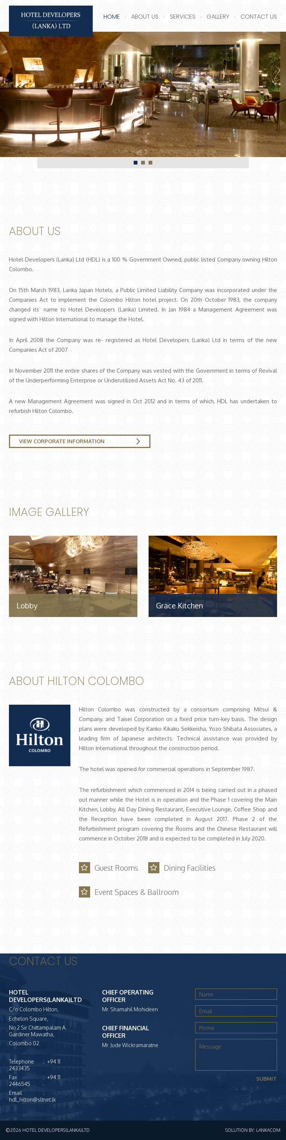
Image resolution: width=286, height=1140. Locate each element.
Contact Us (259, 16)
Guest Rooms (116, 867)
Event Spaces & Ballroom (136, 892)
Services (183, 16)
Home (112, 16)
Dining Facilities (189, 867)
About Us (145, 16)
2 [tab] (143, 163)
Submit (266, 1078)
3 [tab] (150, 163)
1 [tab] (135, 163)
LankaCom (268, 1130)
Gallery (218, 16)
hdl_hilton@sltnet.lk (32, 1099)
